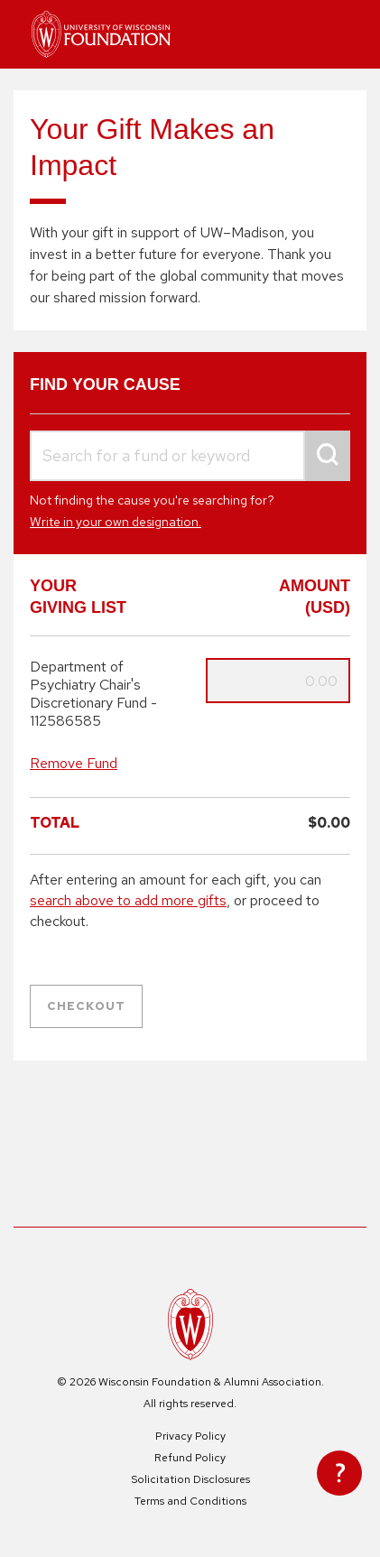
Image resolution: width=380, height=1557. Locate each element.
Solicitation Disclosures (190, 1479)
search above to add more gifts (128, 900)
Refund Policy (190, 1457)
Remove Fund (73, 763)
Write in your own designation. (115, 522)
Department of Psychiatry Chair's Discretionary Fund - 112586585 (93, 694)
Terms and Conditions (190, 1501)
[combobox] (190, 456)
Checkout (86, 1006)
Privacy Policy (190, 1436)
